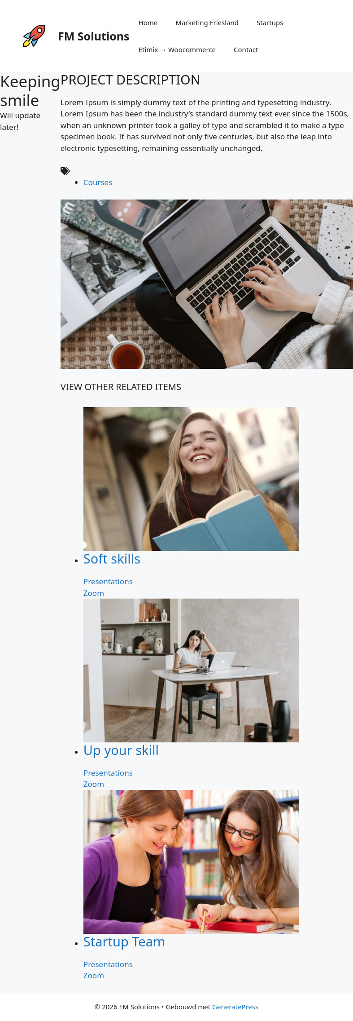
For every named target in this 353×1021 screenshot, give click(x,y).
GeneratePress (235, 1006)
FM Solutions (94, 36)
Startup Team (124, 941)
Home (148, 22)
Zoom (93, 593)
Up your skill (121, 750)
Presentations (108, 581)
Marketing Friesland (207, 22)
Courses (97, 182)
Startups (270, 22)
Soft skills (111, 558)
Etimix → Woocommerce (177, 49)
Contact (246, 49)
